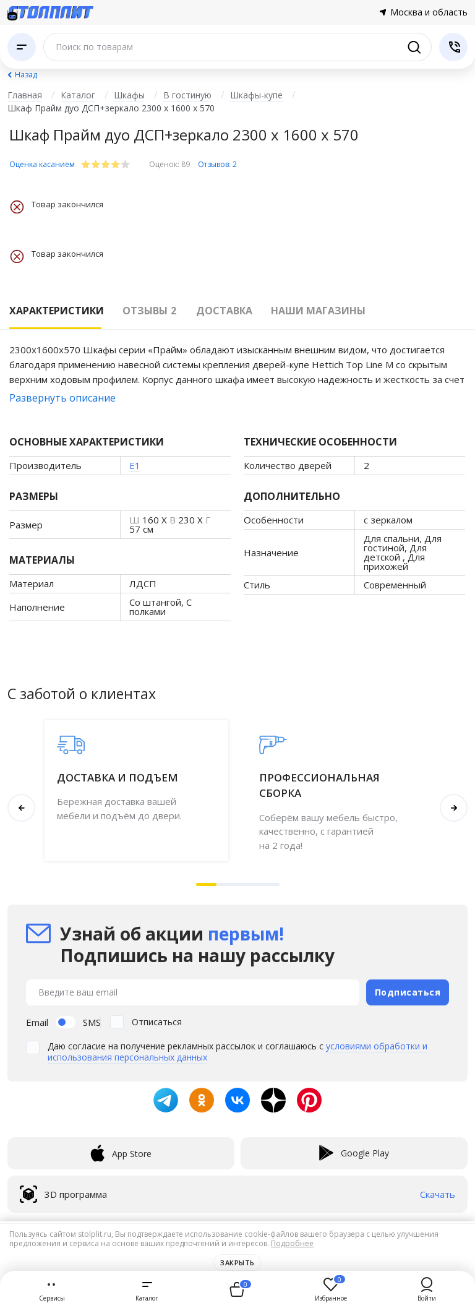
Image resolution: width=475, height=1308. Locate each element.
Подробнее (292, 1243)
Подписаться (408, 991)
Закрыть (237, 1262)
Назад (26, 74)
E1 (134, 465)
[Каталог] (21, 47)
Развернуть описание (62, 398)
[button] (206, 884)
